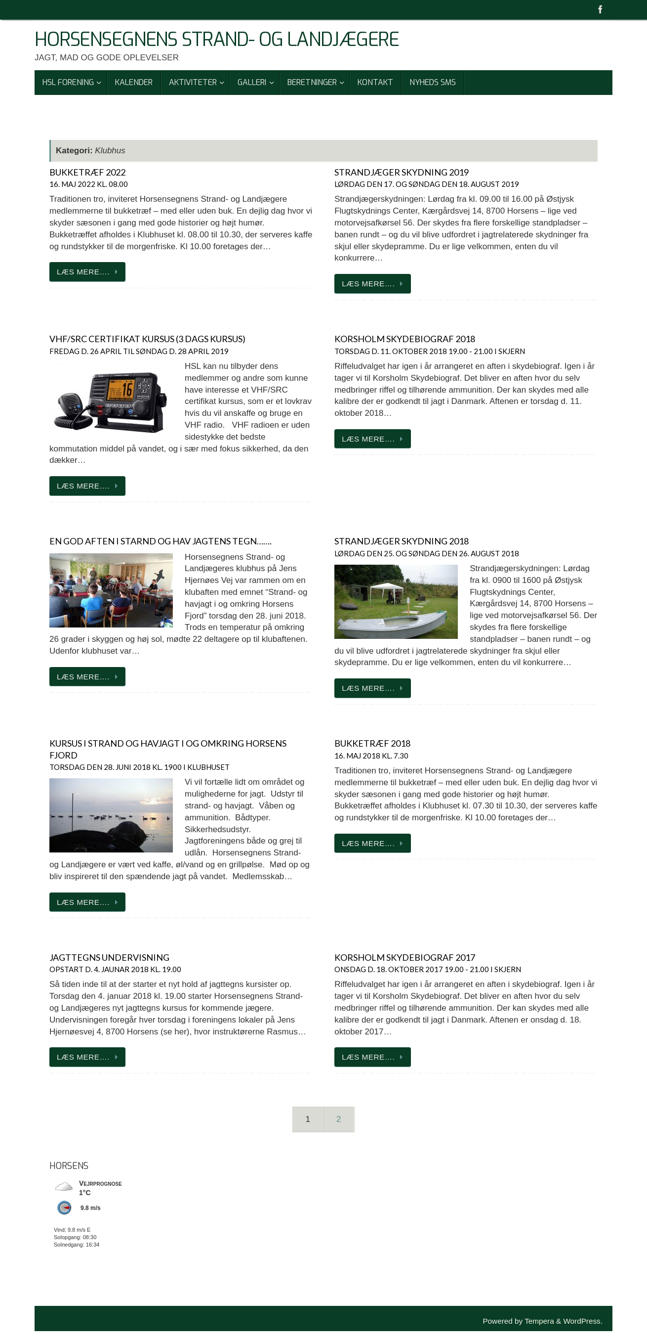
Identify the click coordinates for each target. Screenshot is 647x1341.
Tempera (539, 1321)
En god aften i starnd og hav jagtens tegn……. (160, 541)
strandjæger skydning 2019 (426, 177)
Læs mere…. (89, 272)
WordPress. (583, 1321)
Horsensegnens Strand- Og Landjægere (217, 40)
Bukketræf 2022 (88, 177)
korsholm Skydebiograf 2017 (427, 963)
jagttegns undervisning (115, 963)
